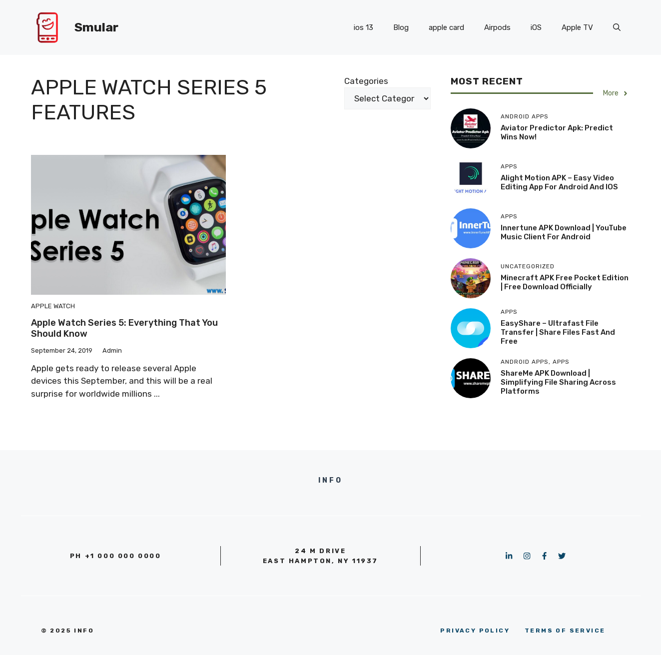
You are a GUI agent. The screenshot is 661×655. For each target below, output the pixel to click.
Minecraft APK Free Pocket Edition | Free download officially (565, 282)
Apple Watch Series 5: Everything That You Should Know (124, 328)
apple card (446, 27)
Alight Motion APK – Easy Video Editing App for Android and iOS (559, 182)
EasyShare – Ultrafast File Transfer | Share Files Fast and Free (558, 332)
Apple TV (577, 27)
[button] (617, 27)
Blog (401, 27)
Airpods (497, 27)
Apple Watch (53, 306)
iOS (536, 27)
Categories (366, 81)
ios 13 (363, 27)
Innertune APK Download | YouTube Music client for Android (564, 232)
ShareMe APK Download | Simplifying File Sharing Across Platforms (558, 382)
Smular (96, 27)
